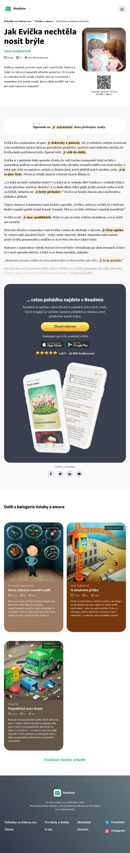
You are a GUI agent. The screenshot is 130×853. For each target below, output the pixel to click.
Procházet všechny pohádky (65, 759)
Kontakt (82, 829)
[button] (122, 9)
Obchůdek (84, 822)
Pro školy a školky (57, 822)
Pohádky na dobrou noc (21, 822)
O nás (48, 829)
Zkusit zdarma (65, 331)
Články (9, 829)
